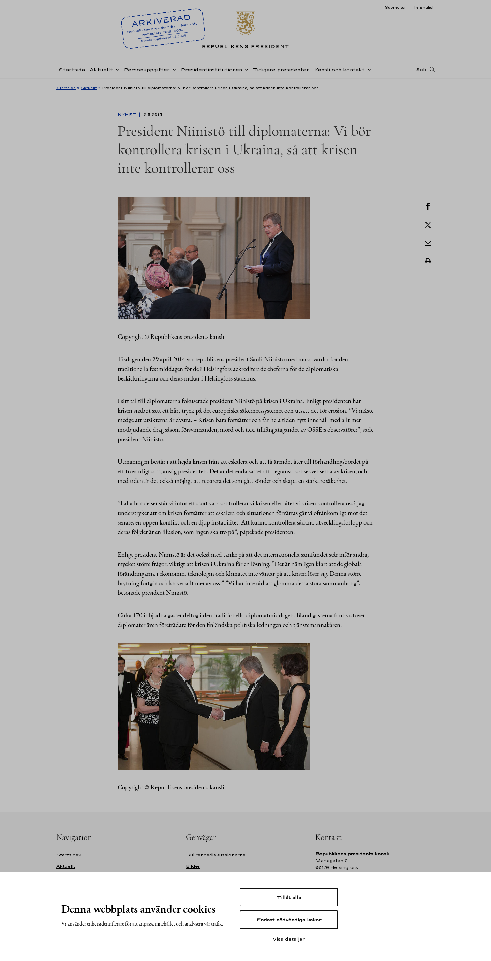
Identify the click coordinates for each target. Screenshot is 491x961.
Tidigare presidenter (281, 69)
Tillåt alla (289, 897)
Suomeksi (395, 7)
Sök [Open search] (421, 69)
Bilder (193, 866)
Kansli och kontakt (339, 69)
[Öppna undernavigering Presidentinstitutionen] (245, 69)
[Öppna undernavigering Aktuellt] (116, 69)
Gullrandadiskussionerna (216, 855)
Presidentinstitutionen (211, 69)
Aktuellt (101, 69)
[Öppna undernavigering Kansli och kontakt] (368, 69)
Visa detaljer (289, 939)
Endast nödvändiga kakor (289, 920)
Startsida (72, 69)
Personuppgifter (147, 69)
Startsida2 (68, 855)
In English (424, 7)
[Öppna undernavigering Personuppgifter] (173, 69)
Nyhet (127, 114)
